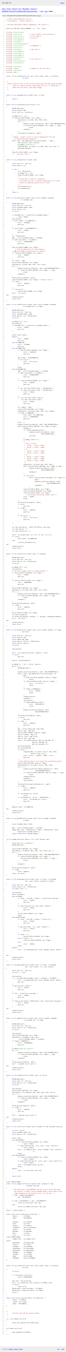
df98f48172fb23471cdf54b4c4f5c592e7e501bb (19, 11)
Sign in (62, 3)
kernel (14, 9)
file (38, 15)
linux (3, 9)
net (41, 11)
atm (46, 11)
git (20, 9)
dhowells (25, 9)
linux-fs (33, 9)
